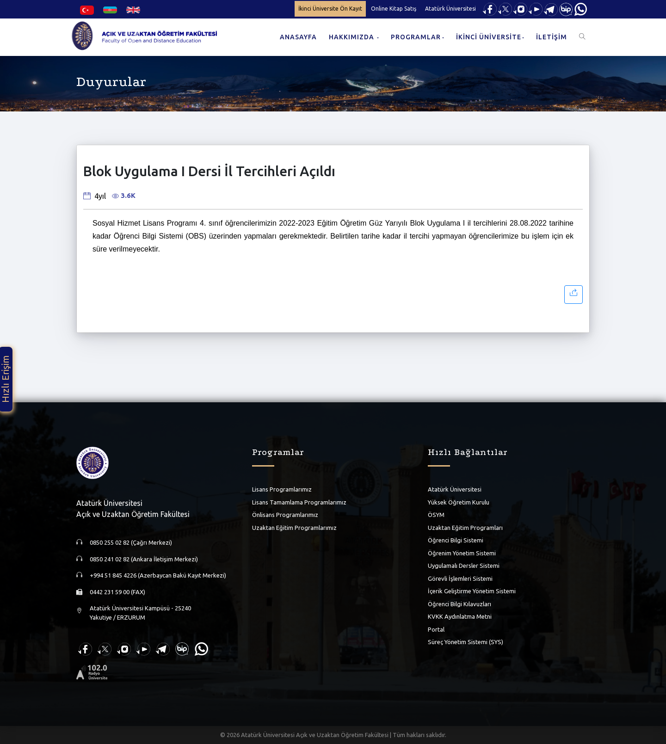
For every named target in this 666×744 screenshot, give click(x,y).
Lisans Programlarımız (282, 489)
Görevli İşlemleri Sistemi (460, 578)
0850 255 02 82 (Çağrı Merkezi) (131, 542)
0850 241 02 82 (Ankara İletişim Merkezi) (144, 559)
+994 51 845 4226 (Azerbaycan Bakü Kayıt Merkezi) (158, 575)
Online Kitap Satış (393, 9)
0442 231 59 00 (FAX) (117, 592)
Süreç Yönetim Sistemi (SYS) (465, 642)
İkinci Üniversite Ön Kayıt (330, 9)
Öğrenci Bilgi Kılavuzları (459, 604)
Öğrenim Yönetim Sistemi (462, 553)
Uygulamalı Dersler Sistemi (464, 565)
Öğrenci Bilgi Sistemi (455, 540)
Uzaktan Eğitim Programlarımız (294, 527)
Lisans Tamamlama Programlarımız (299, 502)
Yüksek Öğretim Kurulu (458, 502)
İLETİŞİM (551, 37)
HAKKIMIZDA (352, 37)
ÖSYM (436, 514)
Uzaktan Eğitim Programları (465, 527)
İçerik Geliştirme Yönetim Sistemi (472, 591)
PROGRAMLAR (416, 37)
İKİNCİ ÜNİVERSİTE (488, 37)
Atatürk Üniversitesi (450, 9)
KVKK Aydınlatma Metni (460, 616)
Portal (436, 629)
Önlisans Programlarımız (285, 514)
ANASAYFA (298, 37)
